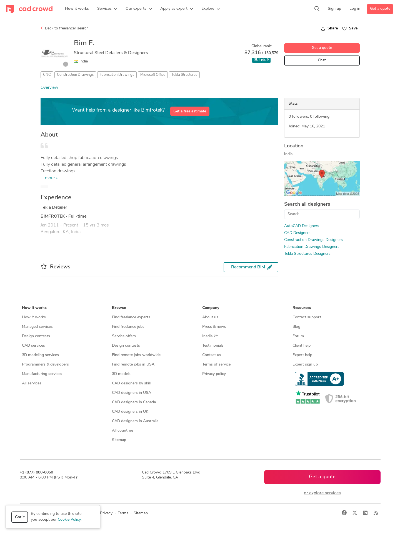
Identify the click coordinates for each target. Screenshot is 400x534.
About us (210, 317)
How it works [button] (34, 308)
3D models (121, 374)
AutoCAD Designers (301, 226)
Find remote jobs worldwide (136, 355)
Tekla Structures (184, 75)
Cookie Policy (69, 520)
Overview (49, 88)
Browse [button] (119, 308)
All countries (123, 431)
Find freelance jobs (128, 327)
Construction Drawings (75, 75)
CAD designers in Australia (135, 421)
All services (31, 383)
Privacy (106, 513)
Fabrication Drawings (117, 75)
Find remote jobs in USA (133, 364)
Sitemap (119, 440)
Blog (296, 327)
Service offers (124, 336)
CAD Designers (297, 233)
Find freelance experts (131, 317)
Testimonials (213, 346)
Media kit (210, 336)
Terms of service (216, 364)
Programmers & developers (45, 364)
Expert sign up (305, 364)
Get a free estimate (189, 111)
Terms (123, 513)
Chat (322, 60)
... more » (49, 178)
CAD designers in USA (131, 393)
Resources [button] (301, 308)
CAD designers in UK (130, 412)
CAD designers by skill (131, 383)
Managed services (37, 327)
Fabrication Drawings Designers (311, 247)
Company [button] (210, 308)
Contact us (211, 355)
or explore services (322, 493)
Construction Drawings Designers (313, 240)
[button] (107, 9)
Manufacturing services (42, 374)
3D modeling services (40, 355)
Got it (20, 517)
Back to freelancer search (65, 28)
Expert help (302, 355)
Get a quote (380, 9)
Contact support (306, 317)
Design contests (36, 336)
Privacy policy (214, 374)
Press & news (214, 327)
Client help (301, 346)
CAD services (33, 346)
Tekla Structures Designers (307, 254)
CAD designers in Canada (134, 402)
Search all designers (307, 204)
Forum (298, 336)
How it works (34, 317)
